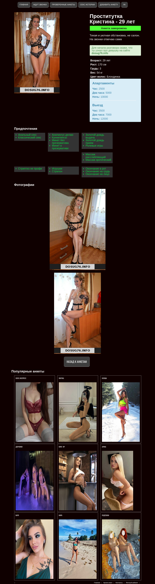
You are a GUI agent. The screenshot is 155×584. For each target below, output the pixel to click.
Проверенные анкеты (63, 5)
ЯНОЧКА (61, 378)
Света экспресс (21, 378)
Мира (60, 515)
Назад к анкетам (77, 361)
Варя (17, 515)
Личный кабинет (132, 582)
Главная (24, 5)
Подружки (105, 515)
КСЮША (104, 378)
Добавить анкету (109, 5)
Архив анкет (107, 582)
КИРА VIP (62, 447)
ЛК (124, 5)
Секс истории (87, 5)
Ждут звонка (40, 5)
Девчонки (19, 447)
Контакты (119, 582)
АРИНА (104, 447)
